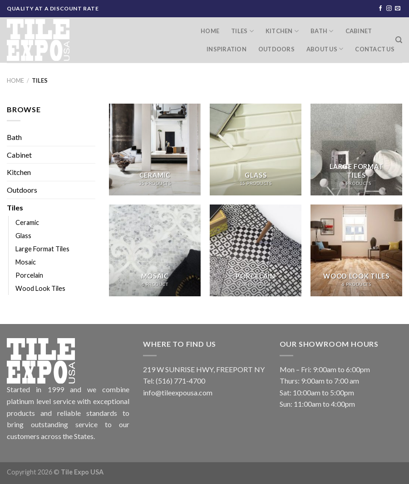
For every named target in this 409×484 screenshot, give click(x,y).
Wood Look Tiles (40, 288)
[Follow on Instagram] (389, 8)
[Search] (398, 40)
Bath (321, 31)
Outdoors (276, 49)
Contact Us (374, 49)
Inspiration (226, 49)
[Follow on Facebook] (380, 8)
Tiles (242, 31)
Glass (23, 236)
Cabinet (358, 31)
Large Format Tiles (42, 249)
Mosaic (25, 262)
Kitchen (282, 31)
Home (210, 31)
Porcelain (29, 275)
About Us (325, 49)
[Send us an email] (397, 8)
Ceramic (27, 222)
